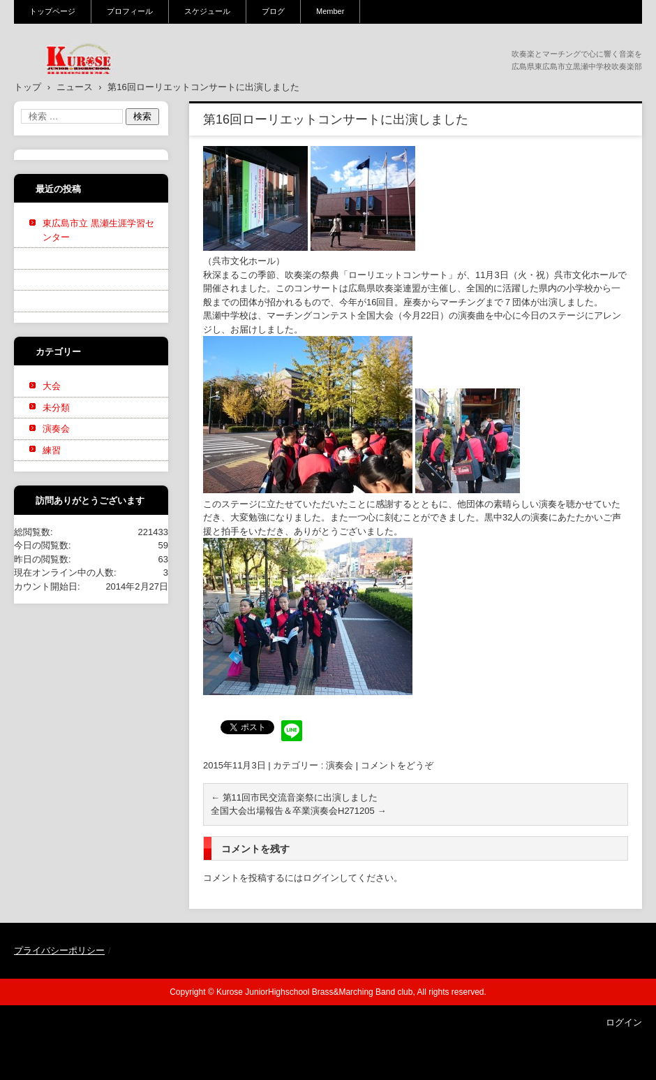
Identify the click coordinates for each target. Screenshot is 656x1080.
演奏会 (339, 765)
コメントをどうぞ (397, 765)
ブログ (273, 11)
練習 (52, 450)
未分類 (56, 407)
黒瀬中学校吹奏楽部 (70, 83)
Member (330, 11)
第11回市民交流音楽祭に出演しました (294, 797)
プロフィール (130, 11)
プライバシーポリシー (59, 950)
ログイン (321, 878)
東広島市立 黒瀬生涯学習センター (98, 230)
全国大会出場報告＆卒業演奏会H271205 (298, 810)
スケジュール (207, 11)
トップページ (52, 11)
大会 (52, 386)
